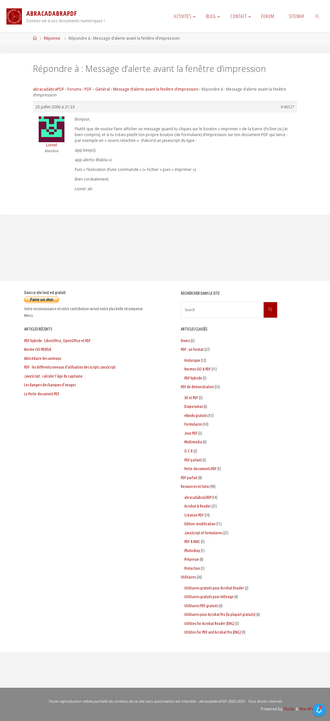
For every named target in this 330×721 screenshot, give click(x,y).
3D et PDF (191, 398)
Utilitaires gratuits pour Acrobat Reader (214, 588)
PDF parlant (193, 460)
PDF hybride (193, 378)
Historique (192, 360)
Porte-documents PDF (200, 469)
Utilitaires (188, 577)
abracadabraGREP (197, 497)
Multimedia (193, 442)
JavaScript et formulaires (203, 533)
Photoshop (192, 550)
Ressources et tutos (195, 486)
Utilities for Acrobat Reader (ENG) (209, 623)
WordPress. (310, 709)
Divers (185, 341)
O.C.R (188, 451)
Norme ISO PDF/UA (37, 349)
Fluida (289, 709)
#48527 (288, 107)
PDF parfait (189, 478)
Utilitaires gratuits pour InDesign (209, 597)
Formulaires (193, 424)
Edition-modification (200, 524)
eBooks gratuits (196, 415)
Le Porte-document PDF (41, 394)
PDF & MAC (192, 541)
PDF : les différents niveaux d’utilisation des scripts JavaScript (70, 367)
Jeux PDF (191, 433)
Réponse (52, 38)
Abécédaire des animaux (42, 358)
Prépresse (191, 559)
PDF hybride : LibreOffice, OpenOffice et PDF (57, 341)
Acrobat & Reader (197, 506)
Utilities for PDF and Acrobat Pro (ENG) (212, 632)
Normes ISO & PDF (197, 369)
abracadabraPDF (48, 89)
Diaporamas (193, 406)
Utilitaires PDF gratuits (201, 606)
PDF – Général (97, 89)
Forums (74, 89)
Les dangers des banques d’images (50, 385)
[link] (317, 16)
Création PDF (194, 515)
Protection (192, 568)
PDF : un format (192, 349)
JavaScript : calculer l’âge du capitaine (53, 376)
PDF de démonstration (197, 387)
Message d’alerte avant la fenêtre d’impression (155, 89)
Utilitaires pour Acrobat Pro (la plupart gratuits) (220, 614)
